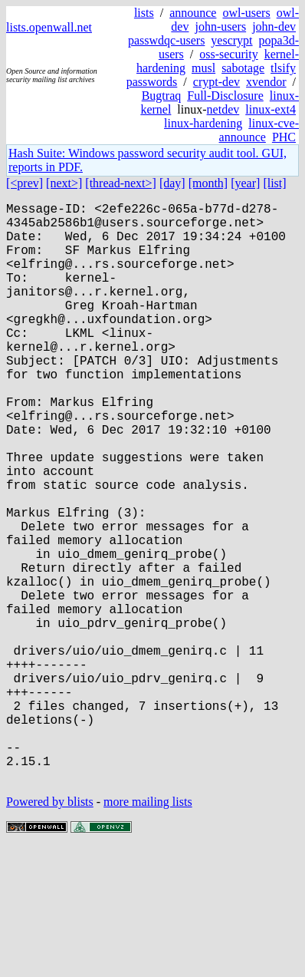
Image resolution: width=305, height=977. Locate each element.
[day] (172, 183)
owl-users (246, 12)
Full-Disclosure (225, 95)
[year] (245, 183)
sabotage (242, 67)
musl (203, 67)
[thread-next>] (120, 183)
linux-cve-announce (259, 130)
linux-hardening (203, 123)
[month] (208, 183)
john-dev (274, 26)
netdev (223, 109)
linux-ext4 (270, 109)
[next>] (64, 183)
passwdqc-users (166, 40)
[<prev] (24, 183)
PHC (284, 137)
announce (192, 12)
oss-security (228, 54)
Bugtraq (162, 95)
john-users (220, 26)
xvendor (266, 81)
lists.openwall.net (49, 27)
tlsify (283, 67)
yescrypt (231, 40)
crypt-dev (216, 81)
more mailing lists (147, 930)
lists (144, 12)
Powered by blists (49, 930)
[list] (274, 183)
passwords (152, 81)
